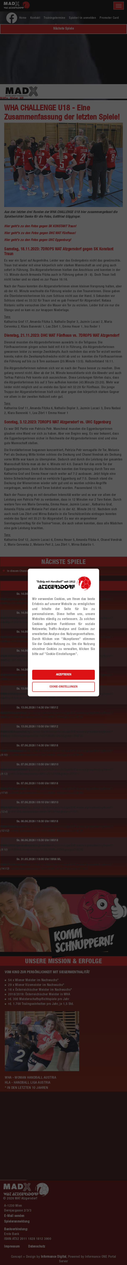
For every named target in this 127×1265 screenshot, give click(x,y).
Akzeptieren (63, 674)
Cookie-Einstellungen (63, 686)
